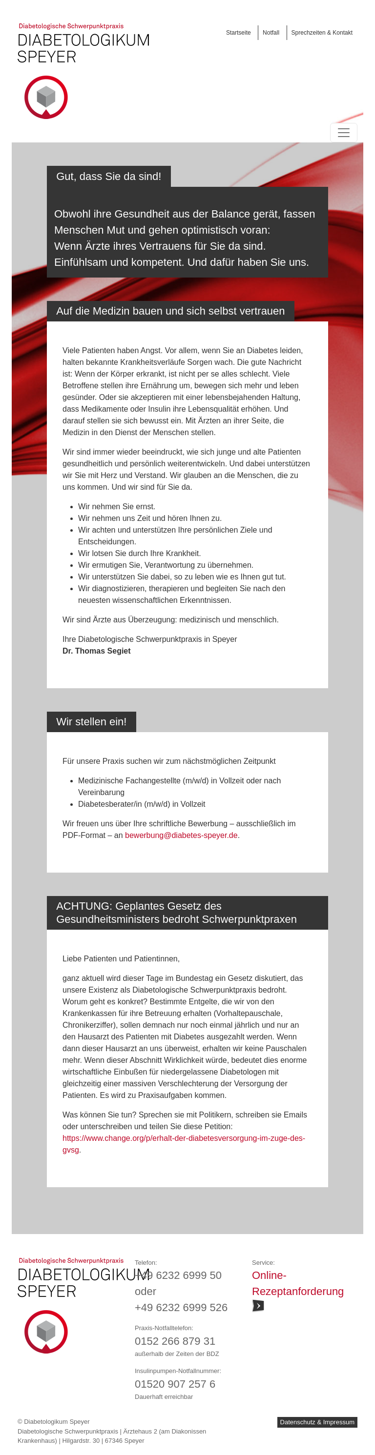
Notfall (271, 32)
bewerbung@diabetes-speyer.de (181, 835)
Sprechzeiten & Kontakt (322, 32)
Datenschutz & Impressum (317, 1422)
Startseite (238, 32)
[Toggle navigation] (343, 132)
